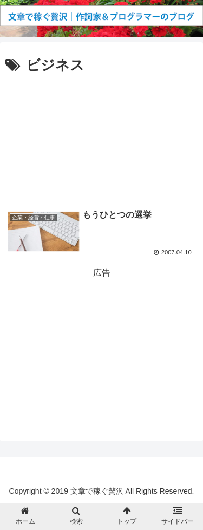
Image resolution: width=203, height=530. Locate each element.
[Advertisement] (101, 137)
